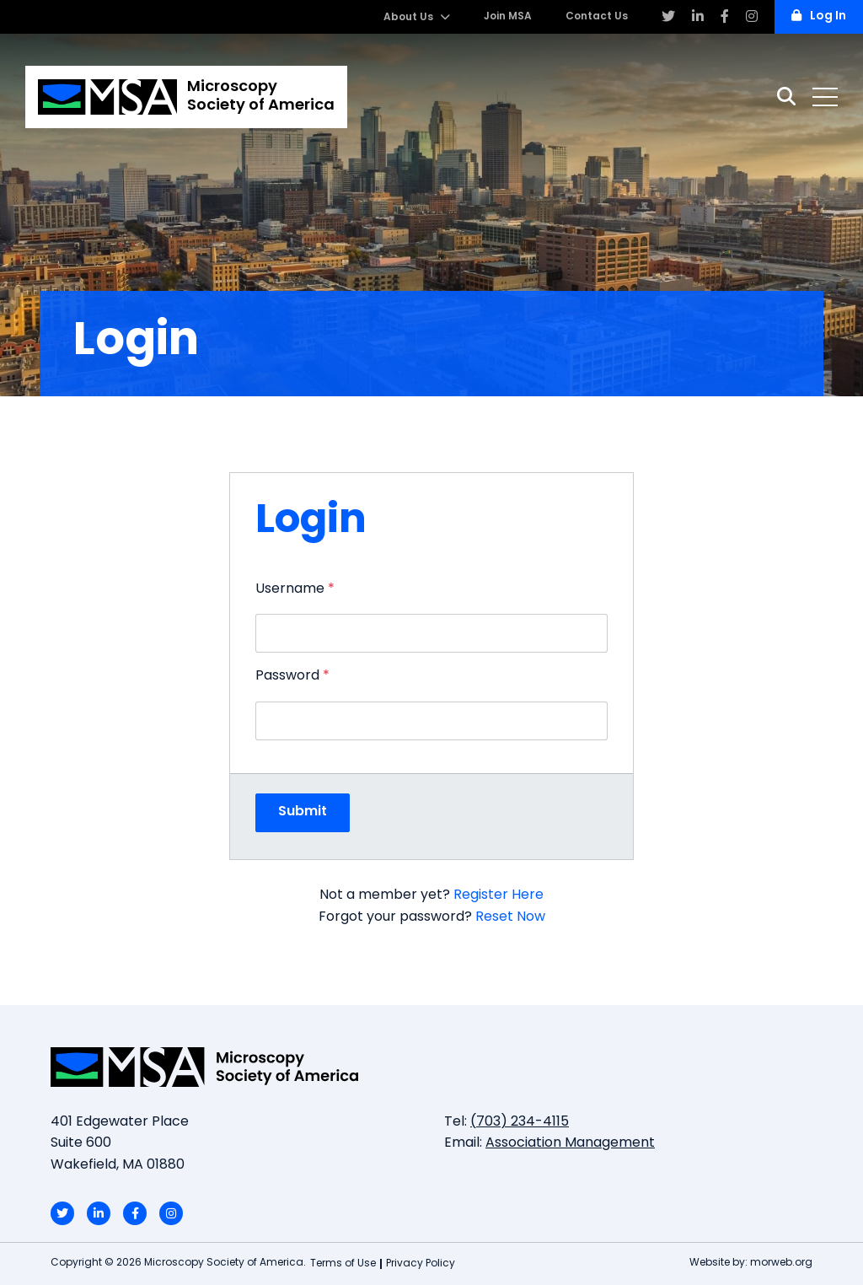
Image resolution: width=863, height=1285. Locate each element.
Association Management (570, 1143)
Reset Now (510, 917)
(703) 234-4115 (519, 1122)
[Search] (786, 96)
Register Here (498, 895)
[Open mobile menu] (825, 97)
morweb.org (781, 1263)
